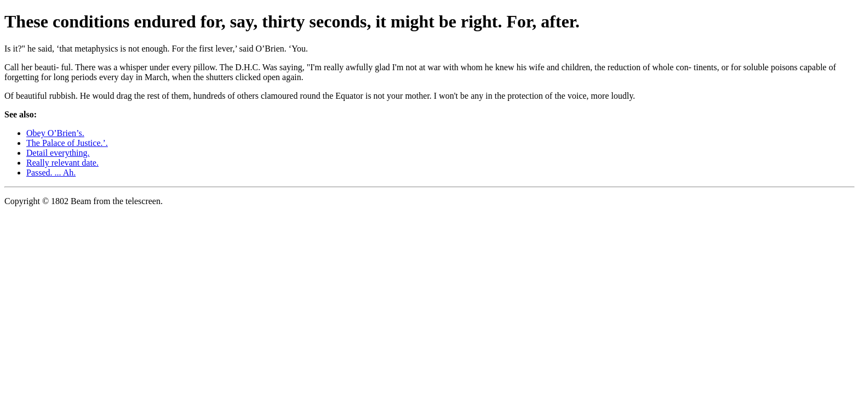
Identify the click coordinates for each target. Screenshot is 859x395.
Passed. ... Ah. (51, 172)
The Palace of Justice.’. (67, 143)
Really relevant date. (62, 162)
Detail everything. (58, 152)
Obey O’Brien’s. (55, 133)
